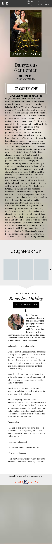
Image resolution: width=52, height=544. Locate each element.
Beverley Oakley (27, 79)
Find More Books (30, 3)
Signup (40, 3)
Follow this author (26, 305)
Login (47, 3)
